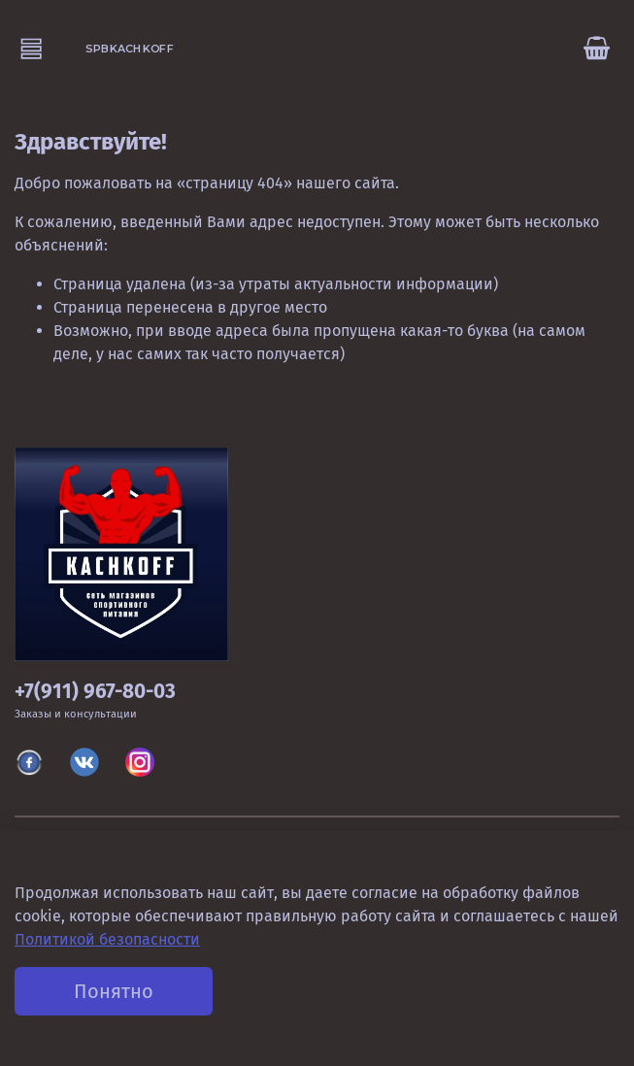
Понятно (113, 991)
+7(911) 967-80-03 (95, 692)
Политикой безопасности (107, 939)
